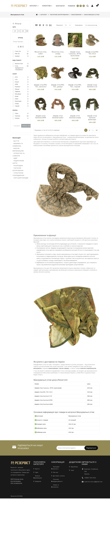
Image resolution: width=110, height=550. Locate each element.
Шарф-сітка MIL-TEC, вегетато (40, 84)
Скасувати (17, 126)
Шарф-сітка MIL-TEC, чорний (75, 84)
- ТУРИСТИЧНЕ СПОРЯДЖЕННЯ (18, 174)
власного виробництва (88, 364)
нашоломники (53, 364)
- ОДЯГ (15, 158)
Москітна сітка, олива (58, 53)
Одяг (36, 468)
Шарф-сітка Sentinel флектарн (92, 115)
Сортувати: (79, 25)
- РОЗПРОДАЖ (18, 165)
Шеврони (38, 477)
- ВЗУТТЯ (16, 141)
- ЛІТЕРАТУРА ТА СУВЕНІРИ (19, 154)
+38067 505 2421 (90, 473)
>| (96, 125)
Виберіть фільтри (27, 126)
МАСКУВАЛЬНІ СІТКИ (91, 14)
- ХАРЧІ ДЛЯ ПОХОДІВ (20, 178)
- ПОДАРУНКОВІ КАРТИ (18, 162)
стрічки (61, 364)
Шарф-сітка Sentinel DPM (40, 114)
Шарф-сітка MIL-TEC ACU (92, 53)
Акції (72, 466)
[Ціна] (15, 31)
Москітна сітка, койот (41, 53)
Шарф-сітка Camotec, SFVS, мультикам (75, 53)
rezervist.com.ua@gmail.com (93, 477)
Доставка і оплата (59, 471)
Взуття (37, 464)
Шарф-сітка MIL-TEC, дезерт (58, 84)
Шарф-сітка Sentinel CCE (92, 84)
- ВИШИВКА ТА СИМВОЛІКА (18, 145)
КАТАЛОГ (44, 14)
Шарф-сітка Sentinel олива (75, 114)
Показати (59, 25)
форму (66, 364)
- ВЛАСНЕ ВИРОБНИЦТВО (18, 150)
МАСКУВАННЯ (76, 14)
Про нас (55, 468)
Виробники (74, 462)
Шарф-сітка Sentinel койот (58, 114)
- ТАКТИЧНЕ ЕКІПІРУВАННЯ (18, 169)
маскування (38, 364)
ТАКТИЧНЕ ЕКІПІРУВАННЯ (59, 14)
